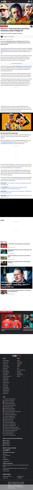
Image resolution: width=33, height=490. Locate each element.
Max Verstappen (17, 164)
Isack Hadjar (5, 369)
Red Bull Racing (20, 374)
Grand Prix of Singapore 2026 (9, 425)
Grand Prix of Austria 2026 (9, 413)
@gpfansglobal (6, 442)
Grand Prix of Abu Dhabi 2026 (9, 435)
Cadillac (18, 365)
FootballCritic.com (20, 476)
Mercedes (19, 371)
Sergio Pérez (5, 393)
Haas (18, 368)
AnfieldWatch (19, 477)
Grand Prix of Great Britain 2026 (10, 414)
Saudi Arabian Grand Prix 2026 (9, 405)
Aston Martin (19, 362)
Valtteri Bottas (5, 391)
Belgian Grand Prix (4, 26)
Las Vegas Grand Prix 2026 (9, 431)
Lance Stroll (5, 384)
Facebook (14, 483)
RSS (20, 482)
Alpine (18, 360)
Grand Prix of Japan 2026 (8, 402)
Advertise (10, 483)
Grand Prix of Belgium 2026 (9, 416)
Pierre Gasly (5, 368)
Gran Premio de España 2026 (9, 422)
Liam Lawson (5, 385)
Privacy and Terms (15, 482)
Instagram (22, 483)
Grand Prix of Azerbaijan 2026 (9, 424)
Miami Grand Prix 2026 (8, 406)
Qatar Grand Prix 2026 (8, 433)
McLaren (3, 41)
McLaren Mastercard (21, 369)
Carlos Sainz (5, 374)
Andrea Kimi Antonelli (7, 376)
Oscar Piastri (5, 365)
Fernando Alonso (6, 382)
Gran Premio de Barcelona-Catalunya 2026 (12, 411)
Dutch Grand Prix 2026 (8, 419)
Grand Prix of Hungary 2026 (9, 417)
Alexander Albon (6, 373)
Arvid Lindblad (5, 387)
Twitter (17, 483)
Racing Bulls (19, 373)
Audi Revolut (19, 363)
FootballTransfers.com (7, 476)
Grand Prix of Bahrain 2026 (9, 403)
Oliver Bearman (6, 379)
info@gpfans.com (6, 461)
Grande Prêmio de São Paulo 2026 (10, 430)
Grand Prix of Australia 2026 (9, 398)
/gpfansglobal (6, 440)
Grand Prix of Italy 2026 (8, 420)
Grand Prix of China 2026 (8, 400)
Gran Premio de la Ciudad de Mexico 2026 (11, 428)
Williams (18, 376)
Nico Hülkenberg (6, 390)
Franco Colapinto (6, 366)
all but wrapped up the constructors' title (22, 66)
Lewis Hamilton (6, 360)
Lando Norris (5, 363)
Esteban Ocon (5, 380)
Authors (9, 482)
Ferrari (18, 366)
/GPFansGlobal (6, 445)
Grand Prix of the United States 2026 (10, 427)
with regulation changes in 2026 (8, 142)
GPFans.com (5, 477)
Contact (22, 482)
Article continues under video (16, 63)
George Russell (5, 377)
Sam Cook (5, 36)
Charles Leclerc (6, 362)
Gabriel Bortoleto (6, 388)
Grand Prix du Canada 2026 (9, 408)
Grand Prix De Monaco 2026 (9, 409)
